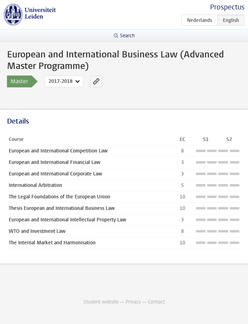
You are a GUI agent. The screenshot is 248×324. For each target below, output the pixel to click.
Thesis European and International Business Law (62, 208)
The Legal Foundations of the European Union (59, 196)
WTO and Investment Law (37, 231)
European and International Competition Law (58, 151)
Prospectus (227, 7)
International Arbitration (35, 185)
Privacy (133, 302)
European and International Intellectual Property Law (67, 219)
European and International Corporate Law (55, 174)
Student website (101, 302)
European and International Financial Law (54, 162)
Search (127, 35)
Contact (156, 302)
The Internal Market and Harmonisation (52, 242)
